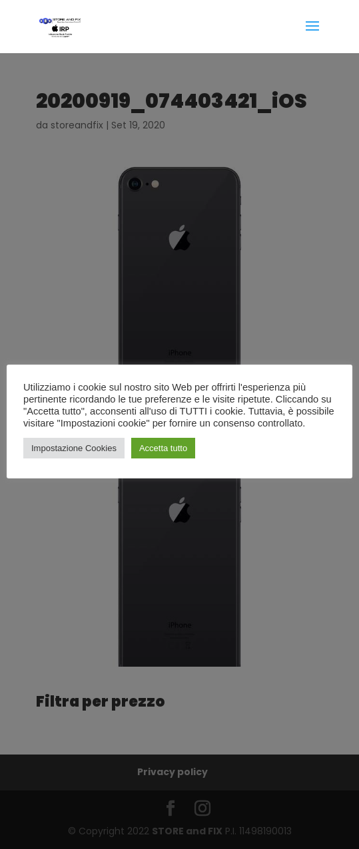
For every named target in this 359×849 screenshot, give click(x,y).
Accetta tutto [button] (163, 448)
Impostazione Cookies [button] (74, 448)
